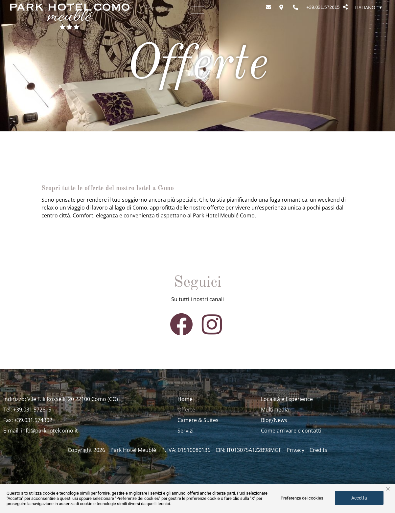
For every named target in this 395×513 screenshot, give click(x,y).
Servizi (185, 430)
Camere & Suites (198, 420)
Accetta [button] (359, 498)
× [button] (388, 489)
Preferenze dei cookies (302, 498)
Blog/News (274, 420)
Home (185, 399)
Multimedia (275, 409)
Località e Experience (287, 399)
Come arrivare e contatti (291, 430)
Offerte (186, 409)
